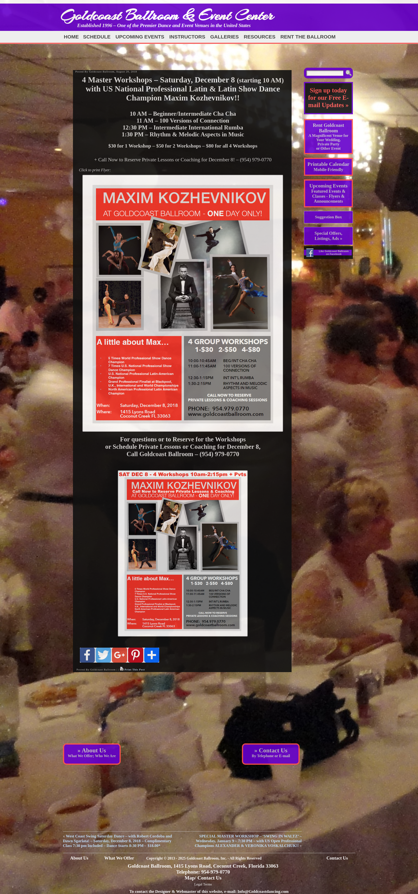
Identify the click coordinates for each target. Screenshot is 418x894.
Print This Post (135, 669)
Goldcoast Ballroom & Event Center (167, 15)
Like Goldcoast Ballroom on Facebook (334, 252)
